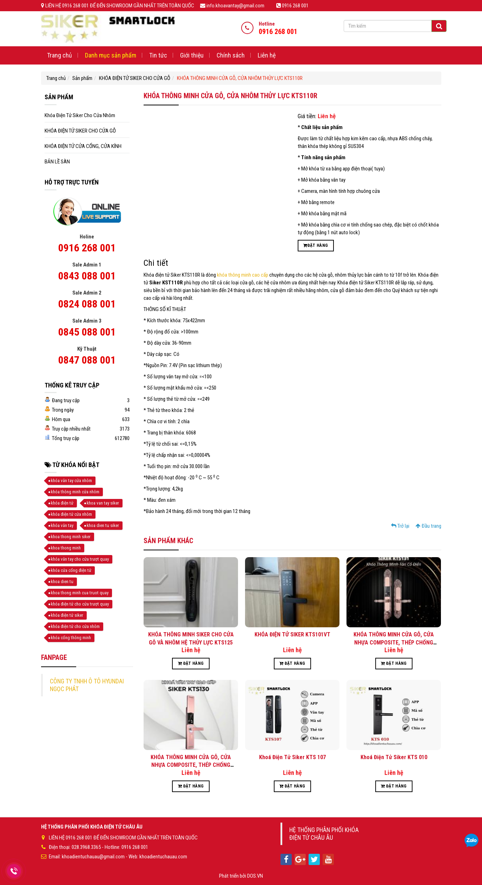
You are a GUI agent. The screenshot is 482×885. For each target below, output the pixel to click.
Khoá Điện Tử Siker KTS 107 (292, 757)
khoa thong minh (66, 547)
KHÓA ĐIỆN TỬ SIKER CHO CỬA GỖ (134, 78)
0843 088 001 (87, 276)
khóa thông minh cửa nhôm (75, 491)
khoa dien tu (62, 581)
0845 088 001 (87, 332)
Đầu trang (428, 526)
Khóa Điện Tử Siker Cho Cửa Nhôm (80, 115)
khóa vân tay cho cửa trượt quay (80, 559)
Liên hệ (267, 55)
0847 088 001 (87, 360)
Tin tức (158, 55)
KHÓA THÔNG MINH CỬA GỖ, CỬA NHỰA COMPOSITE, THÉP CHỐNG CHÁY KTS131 (394, 642)
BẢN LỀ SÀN (57, 161)
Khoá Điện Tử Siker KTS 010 (394, 757)
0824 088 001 (87, 304)
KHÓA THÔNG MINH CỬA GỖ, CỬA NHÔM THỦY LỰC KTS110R (240, 78)
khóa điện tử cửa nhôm (71, 514)
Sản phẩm (82, 78)
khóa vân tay (62, 525)
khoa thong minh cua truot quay (79, 592)
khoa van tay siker (103, 503)
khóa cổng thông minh (71, 637)
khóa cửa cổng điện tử (71, 570)
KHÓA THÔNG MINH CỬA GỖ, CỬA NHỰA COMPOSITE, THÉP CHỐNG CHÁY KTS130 (191, 765)
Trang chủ (59, 55)
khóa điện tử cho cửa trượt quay (80, 604)
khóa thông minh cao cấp (242, 275)
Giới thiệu (192, 55)
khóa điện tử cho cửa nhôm (75, 626)
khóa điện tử (62, 503)
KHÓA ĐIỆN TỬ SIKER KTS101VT (292, 634)
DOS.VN (255, 876)
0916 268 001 (87, 248)
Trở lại (400, 526)
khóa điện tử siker (67, 615)
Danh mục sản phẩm (110, 55)
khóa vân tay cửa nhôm (71, 480)
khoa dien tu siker (103, 525)
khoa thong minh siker (71, 536)
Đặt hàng (315, 245)
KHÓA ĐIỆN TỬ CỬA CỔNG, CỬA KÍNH (83, 146)
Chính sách (231, 55)
